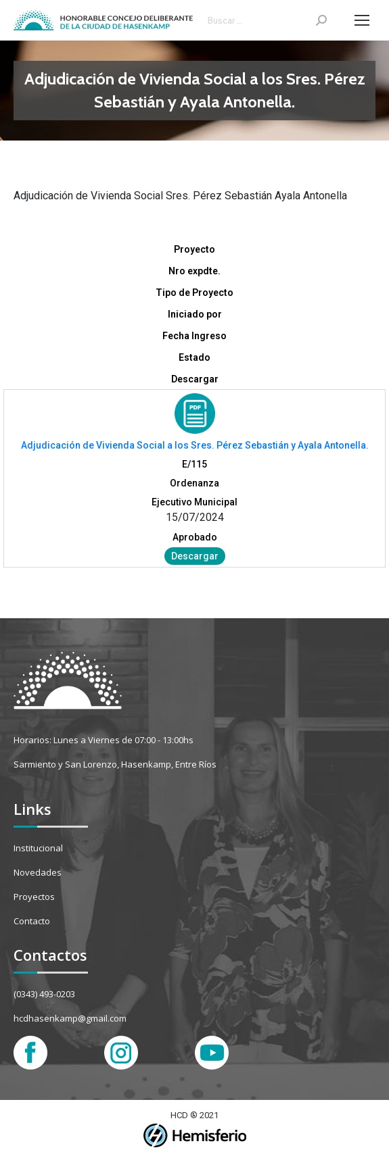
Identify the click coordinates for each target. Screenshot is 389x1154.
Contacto (32, 921)
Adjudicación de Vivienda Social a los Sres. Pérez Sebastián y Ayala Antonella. (195, 445)
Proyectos (34, 896)
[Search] (267, 20)
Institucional (38, 848)
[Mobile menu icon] (361, 20)
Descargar (195, 556)
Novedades (38, 872)
